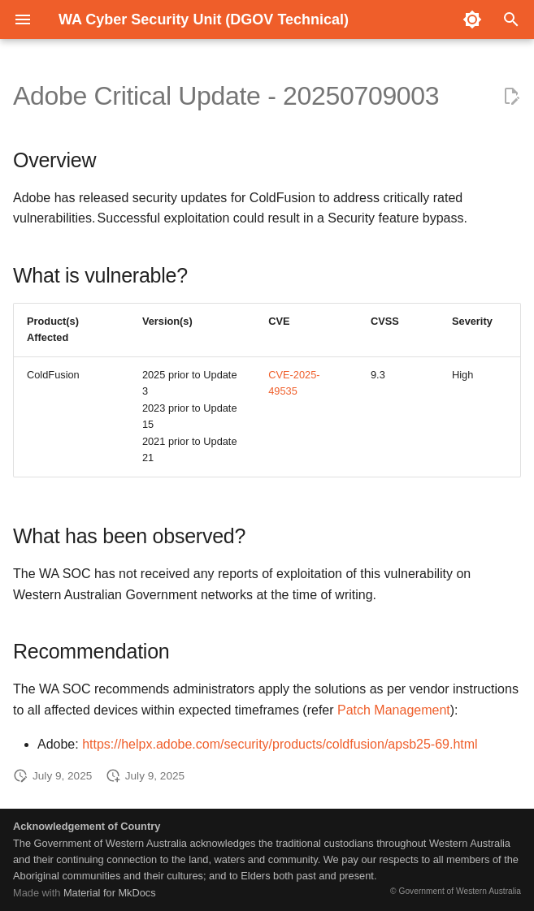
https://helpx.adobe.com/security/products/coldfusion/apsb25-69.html (280, 744)
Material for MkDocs (109, 893)
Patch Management (393, 710)
